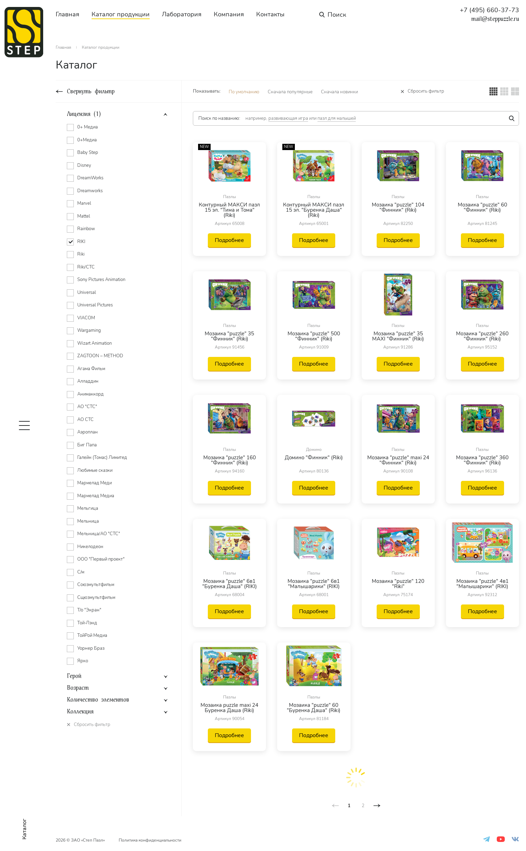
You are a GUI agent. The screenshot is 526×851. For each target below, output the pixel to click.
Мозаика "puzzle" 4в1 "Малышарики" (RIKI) (482, 584)
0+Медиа (87, 140)
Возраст (78, 688)
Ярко (82, 661)
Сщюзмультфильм (96, 597)
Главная (67, 14)
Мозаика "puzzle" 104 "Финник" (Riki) (398, 207)
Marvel (84, 203)
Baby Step (87, 152)
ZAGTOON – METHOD (100, 356)
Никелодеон (90, 547)
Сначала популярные (290, 92)
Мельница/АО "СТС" (98, 534)
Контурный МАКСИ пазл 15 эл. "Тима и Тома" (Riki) (229, 210)
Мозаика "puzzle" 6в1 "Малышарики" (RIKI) (314, 584)
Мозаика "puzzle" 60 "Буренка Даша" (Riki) (313, 708)
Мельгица (87, 508)
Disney (84, 165)
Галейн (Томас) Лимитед (102, 457)
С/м (80, 572)
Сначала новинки (339, 92)
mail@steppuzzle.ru (495, 19)
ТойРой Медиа (92, 635)
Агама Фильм (91, 369)
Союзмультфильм (95, 584)
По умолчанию (244, 92)
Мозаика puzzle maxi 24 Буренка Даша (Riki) (229, 708)
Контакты (270, 14)
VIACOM (86, 318)
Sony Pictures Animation (101, 279)
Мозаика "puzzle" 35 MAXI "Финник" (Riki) (398, 336)
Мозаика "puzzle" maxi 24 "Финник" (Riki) (398, 460)
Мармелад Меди (94, 483)
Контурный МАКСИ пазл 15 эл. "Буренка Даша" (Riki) (313, 210)
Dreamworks (90, 191)
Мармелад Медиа (95, 496)
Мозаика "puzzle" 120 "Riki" (398, 584)
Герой (74, 676)
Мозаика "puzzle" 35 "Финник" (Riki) (229, 336)
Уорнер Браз (90, 648)
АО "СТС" (87, 407)
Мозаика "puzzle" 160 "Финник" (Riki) (229, 460)
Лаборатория (182, 14)
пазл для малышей (336, 118)
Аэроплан (87, 432)
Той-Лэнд (87, 623)
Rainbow (86, 229)
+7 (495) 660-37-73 (489, 10)
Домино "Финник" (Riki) (314, 458)
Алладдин (88, 381)
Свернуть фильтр (91, 91)
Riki (81, 254)
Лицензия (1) (84, 114)
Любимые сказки (94, 470)
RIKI (81, 242)
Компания (229, 14)
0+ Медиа (87, 127)
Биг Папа (87, 445)
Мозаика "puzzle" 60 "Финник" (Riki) (482, 207)
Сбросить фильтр (426, 91)
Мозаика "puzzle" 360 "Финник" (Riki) (482, 460)
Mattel (83, 216)
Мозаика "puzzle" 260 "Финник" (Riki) (482, 336)
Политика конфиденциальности (150, 840)
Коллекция (80, 712)
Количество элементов (98, 700)
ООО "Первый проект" (101, 559)
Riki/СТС (86, 267)
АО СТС (85, 419)
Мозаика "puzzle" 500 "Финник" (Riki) (314, 336)
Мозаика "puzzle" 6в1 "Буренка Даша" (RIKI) (229, 584)
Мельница (88, 521)
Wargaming (89, 330)
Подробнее (229, 240)
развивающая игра (288, 118)
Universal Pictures (95, 305)
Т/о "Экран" (89, 610)
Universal (86, 292)
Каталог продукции (121, 14)
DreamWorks (90, 178)
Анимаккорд (90, 394)
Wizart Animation (94, 343)
